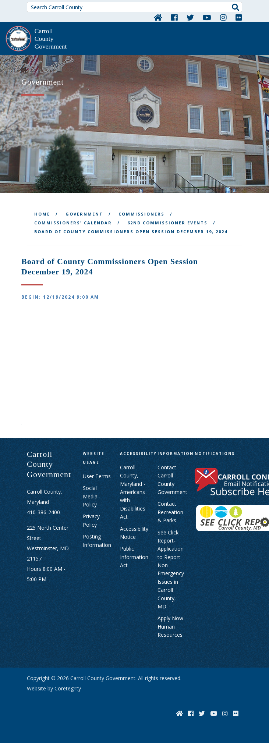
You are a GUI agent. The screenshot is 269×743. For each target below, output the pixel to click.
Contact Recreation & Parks (170, 512)
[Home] (158, 17)
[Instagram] (223, 17)
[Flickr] (239, 17)
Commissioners (141, 214)
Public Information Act (134, 557)
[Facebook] (174, 17)
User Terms (97, 476)
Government (84, 214)
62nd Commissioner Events (167, 222)
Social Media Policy (90, 496)
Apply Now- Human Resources (171, 626)
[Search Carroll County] (134, 7)
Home (42, 214)
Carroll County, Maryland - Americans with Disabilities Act (132, 492)
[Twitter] (190, 17)
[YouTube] (207, 17)
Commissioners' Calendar (73, 222)
